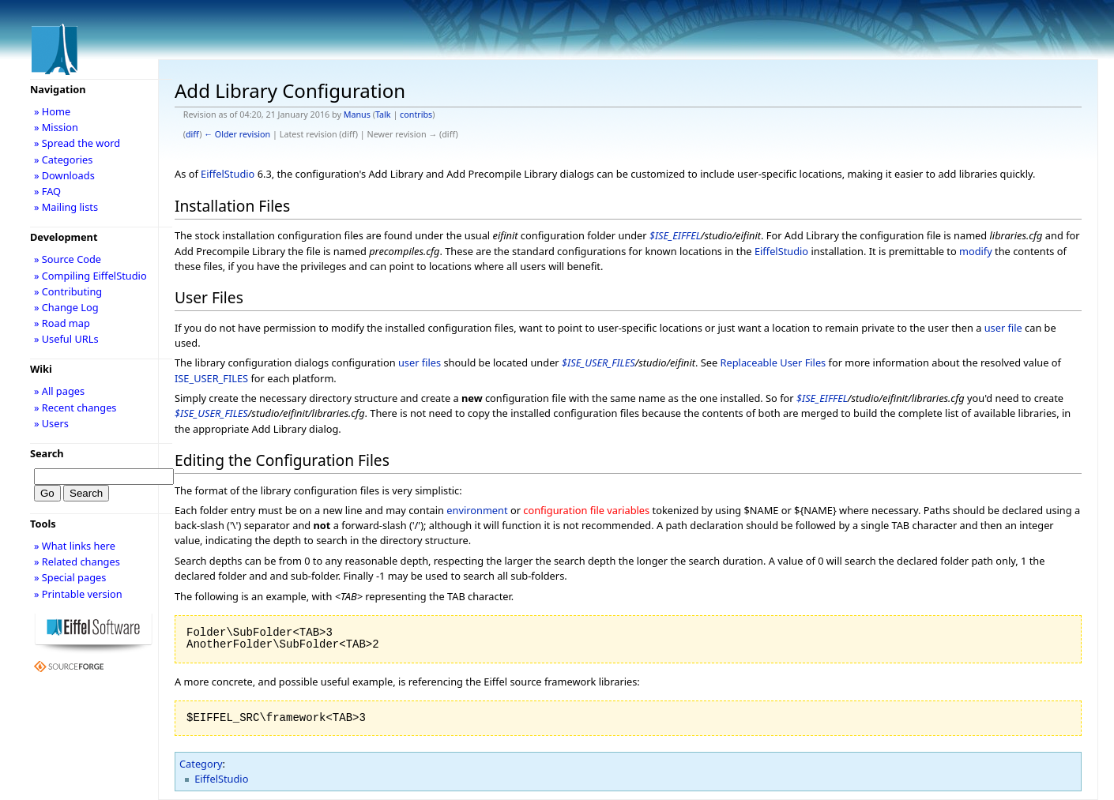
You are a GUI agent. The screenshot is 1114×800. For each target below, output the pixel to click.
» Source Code (67, 259)
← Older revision (237, 134)
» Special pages (70, 577)
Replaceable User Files (773, 362)
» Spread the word (77, 143)
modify (975, 251)
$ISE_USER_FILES (598, 362)
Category (201, 764)
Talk (383, 114)
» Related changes (77, 561)
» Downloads (64, 175)
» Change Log (66, 307)
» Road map (62, 323)
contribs (416, 114)
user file (1003, 328)
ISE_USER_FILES (211, 378)
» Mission (56, 127)
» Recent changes (75, 407)
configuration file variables (586, 510)
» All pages (59, 391)
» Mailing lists (66, 207)
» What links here (74, 546)
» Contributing (68, 291)
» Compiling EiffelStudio (90, 276)
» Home (52, 111)
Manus (357, 114)
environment (476, 510)
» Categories (63, 159)
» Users (51, 423)
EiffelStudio (227, 174)
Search (47, 453)
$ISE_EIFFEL (675, 235)
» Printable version (78, 594)
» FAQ (47, 191)
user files (419, 362)
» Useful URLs (66, 339)
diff (192, 134)
